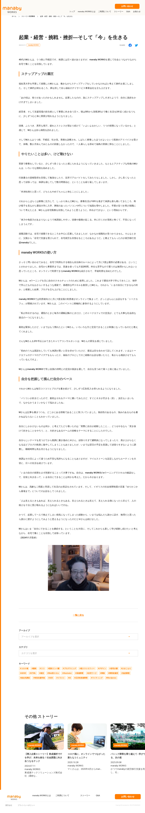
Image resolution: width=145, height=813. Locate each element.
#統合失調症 (25, 678)
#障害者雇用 (113, 673)
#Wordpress (111, 678)
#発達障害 (79, 673)
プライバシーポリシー (26, 805)
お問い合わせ (127, 796)
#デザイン (102, 668)
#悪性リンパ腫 (53, 668)
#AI (69, 678)
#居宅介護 (113, 668)
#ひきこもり (126, 668)
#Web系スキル (53, 673)
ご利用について (62, 795)
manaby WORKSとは (41, 795)
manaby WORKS (33, 45)
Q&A (98, 795)
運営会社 (8, 805)
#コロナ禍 (24, 668)
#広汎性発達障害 (80, 678)
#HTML (32, 673)
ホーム (14, 16)
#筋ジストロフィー (87, 668)
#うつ (42, 668)
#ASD (50, 678)
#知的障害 (125, 673)
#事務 (102, 673)
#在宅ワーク (92, 673)
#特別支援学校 (39, 678)
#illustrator (67, 673)
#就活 (41, 673)
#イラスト (60, 678)
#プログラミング (69, 668)
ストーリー (85, 795)
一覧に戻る (78, 615)
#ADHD (23, 673)
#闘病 (34, 668)
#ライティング (96, 678)
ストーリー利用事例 (28, 16)
